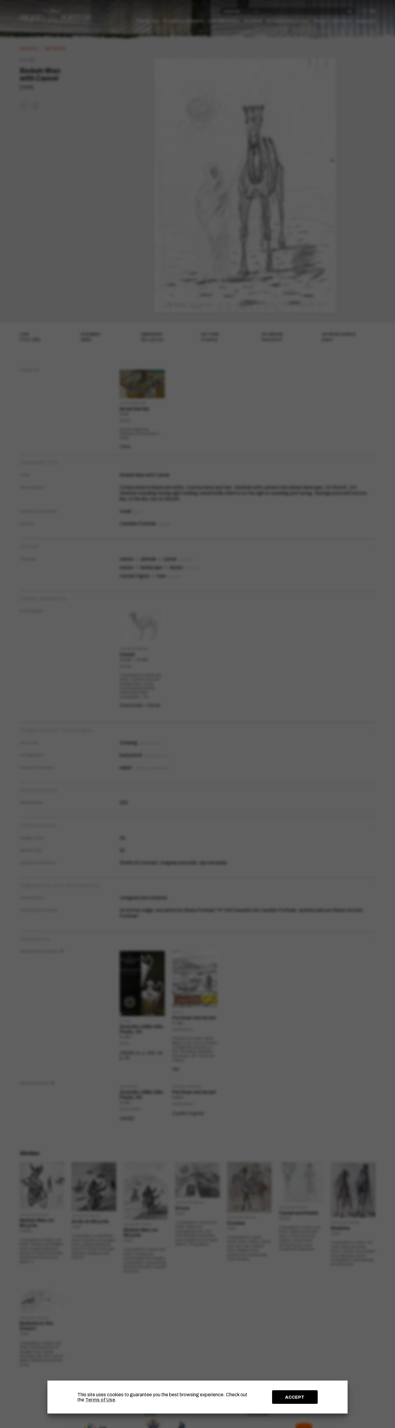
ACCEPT (294, 1397)
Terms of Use (100, 1399)
